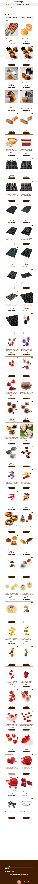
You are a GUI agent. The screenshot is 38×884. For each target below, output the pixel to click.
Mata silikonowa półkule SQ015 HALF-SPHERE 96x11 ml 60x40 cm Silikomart (11, 239)
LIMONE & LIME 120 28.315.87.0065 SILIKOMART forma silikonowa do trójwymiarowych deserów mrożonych (26, 639)
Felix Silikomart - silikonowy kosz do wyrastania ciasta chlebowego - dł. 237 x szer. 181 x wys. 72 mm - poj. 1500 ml (12, 150)
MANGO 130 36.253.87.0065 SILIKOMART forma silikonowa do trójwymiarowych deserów (26, 616)
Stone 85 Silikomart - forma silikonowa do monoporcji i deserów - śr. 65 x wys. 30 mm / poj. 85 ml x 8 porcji (26, 416)
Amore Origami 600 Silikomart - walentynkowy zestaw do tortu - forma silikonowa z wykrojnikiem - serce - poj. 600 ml (12, 768)
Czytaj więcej (7, 11)
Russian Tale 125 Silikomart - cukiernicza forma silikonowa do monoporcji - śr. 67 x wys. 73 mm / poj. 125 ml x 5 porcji (12, 704)
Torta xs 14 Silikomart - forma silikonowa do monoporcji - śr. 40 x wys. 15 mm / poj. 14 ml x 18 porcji (12, 549)
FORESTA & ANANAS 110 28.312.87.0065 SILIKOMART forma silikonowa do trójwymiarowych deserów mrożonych (26, 660)
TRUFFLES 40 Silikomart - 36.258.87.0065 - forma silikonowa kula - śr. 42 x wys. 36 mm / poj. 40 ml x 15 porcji (11, 350)
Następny (22, 822)
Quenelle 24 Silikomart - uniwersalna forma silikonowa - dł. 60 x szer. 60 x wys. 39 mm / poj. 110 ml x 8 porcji (26, 571)
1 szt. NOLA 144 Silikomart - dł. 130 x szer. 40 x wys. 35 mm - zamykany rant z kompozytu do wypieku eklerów (12, 128)
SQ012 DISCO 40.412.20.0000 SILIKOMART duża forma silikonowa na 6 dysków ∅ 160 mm (26, 218)
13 (20, 822)
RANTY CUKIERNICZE (22, 17)
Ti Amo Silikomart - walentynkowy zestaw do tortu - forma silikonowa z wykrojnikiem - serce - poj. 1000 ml (11, 791)
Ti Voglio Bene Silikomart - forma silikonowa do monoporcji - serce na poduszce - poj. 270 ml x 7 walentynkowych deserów (11, 725)
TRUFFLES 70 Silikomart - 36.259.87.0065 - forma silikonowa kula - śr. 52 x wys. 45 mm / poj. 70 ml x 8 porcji (26, 350)
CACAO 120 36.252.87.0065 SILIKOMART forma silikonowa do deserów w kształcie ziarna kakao (12, 571)
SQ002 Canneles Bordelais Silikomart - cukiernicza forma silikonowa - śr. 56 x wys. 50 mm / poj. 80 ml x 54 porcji (26, 261)
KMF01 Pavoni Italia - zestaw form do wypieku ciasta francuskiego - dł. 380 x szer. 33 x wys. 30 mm (12, 38)
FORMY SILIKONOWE (8, 17)
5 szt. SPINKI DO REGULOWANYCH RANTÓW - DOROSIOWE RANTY (11, 812)
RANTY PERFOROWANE (30, 17)
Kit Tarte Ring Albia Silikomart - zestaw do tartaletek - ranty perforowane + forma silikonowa (26, 526)
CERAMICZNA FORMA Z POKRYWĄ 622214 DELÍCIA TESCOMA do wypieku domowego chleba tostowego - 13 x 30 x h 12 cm (26, 150)
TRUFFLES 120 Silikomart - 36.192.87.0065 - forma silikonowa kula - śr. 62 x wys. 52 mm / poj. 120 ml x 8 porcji (11, 371)
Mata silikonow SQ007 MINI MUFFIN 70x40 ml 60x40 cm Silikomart (12, 283)
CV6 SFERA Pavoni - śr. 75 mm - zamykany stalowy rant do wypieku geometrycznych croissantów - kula (11, 104)
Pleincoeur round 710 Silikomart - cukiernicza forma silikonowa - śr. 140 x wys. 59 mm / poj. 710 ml (12, 616)
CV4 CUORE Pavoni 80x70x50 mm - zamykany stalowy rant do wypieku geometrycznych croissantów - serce (26, 104)
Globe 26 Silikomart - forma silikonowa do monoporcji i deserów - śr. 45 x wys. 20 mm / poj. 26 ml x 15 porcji (11, 416)
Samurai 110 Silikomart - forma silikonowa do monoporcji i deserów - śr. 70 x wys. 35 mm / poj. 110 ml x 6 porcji (26, 393)
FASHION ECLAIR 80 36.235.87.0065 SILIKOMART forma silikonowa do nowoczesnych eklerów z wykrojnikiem (26, 483)
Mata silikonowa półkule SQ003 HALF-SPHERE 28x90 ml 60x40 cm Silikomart (26, 239)
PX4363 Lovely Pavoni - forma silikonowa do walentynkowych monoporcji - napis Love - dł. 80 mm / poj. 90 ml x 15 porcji (26, 791)
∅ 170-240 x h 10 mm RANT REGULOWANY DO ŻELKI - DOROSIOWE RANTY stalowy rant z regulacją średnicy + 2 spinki (26, 812)
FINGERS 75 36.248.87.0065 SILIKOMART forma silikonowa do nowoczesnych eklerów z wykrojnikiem (12, 483)
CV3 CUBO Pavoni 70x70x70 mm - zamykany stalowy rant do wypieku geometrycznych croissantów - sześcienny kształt (26, 60)
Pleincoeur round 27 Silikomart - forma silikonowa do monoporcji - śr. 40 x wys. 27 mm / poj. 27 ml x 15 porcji (11, 594)
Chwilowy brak (12, 43)
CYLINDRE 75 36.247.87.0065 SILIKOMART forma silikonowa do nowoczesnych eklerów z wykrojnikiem (12, 505)
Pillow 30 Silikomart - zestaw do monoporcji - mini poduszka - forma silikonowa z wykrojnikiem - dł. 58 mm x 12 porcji (26, 461)
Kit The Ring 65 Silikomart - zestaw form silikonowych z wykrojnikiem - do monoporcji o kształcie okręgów (12, 526)
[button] (24, 882)
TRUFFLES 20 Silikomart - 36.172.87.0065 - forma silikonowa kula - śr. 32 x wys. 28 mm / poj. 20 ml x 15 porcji (26, 327)
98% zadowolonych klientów (16, 874)
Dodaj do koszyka (26, 43)
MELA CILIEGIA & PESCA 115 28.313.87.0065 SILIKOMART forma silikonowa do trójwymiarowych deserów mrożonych (12, 660)
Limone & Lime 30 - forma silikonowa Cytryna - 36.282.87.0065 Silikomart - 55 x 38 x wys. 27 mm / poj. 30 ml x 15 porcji (11, 639)
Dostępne (19, 20)
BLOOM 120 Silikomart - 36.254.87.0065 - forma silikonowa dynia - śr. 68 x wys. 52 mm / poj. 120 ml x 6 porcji (26, 371)
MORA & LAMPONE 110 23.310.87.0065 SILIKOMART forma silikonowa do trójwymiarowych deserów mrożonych (26, 682)
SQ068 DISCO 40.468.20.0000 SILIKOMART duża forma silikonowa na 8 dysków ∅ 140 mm (12, 218)
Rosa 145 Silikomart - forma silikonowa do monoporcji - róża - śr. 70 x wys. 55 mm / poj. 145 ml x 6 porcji (26, 704)
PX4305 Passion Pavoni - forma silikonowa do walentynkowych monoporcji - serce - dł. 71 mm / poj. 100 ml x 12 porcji (11, 747)
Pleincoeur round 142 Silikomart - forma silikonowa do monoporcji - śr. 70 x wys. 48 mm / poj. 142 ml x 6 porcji (26, 594)
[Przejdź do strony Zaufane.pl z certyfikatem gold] (11, 874)
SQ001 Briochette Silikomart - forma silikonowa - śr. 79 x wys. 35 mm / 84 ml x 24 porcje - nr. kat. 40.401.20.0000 (12, 261)
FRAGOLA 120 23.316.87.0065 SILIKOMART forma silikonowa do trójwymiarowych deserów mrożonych (12, 682)
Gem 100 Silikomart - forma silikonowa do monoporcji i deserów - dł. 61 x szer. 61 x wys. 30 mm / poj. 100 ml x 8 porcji (11, 438)
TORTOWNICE (15, 17)
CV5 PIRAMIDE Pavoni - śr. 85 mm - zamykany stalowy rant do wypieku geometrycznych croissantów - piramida (12, 82)
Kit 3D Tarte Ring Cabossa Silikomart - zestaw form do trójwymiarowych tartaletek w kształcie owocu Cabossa (26, 549)
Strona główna (7, 4)
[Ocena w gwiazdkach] (24, 874)
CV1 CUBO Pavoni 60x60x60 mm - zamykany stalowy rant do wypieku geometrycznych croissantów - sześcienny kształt (11, 60)
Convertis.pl (31, 878)
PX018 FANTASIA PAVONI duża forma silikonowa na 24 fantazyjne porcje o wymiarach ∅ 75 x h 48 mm (26, 283)
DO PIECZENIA (14, 4)
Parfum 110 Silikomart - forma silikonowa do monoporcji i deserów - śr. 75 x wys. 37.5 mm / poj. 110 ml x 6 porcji (11, 393)
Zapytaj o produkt (11, 773)
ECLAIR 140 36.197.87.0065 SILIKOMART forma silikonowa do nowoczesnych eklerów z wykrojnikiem (26, 505)
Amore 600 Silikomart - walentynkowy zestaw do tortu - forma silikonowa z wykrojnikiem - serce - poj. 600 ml (26, 768)
